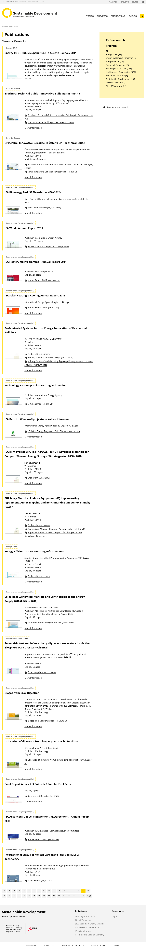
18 (88, 890)
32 (69, 895)
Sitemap (116, 945)
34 (78, 895)
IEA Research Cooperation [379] (121, 72)
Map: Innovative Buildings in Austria (51, 122)
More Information (33, 127)
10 (49, 890)
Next (89, 896)
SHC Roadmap (40, 403)
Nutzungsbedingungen (73, 945)
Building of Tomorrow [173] (119, 68)
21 (14, 895)
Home (4, 26)
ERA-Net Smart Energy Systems (89, 923)
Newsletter (124, 2)
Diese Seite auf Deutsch (115, 107)
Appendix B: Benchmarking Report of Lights (55, 532)
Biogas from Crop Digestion (47, 720)
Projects (102, 16)
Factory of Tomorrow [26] (117, 65)
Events (133, 16)
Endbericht (39, 354)
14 (69, 890)
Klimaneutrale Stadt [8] (117, 75)
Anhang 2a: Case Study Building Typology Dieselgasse (60, 361)
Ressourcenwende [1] (116, 82)
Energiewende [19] (115, 61)
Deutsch (135, 2)
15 (73, 890)
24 (29, 895)
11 (54, 890)
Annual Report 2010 (43, 839)
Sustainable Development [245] (121, 79)
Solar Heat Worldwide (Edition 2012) (51, 622)
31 (64, 895)
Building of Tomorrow (85, 916)
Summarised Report (43, 796)
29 (54, 895)
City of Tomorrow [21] (116, 86)
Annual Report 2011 (44, 280)
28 (49, 895)
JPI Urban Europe (83, 931)
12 (59, 890)
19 (4, 895)
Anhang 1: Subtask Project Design (50, 357)
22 (19, 895)
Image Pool (113, 2)
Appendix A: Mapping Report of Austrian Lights (56, 528)
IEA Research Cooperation (87, 927)
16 (78, 890)
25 (34, 895)
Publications (118, 16)
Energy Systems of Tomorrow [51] (122, 58)
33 (73, 895)
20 (9, 895)
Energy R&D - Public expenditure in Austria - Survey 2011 (40, 53)
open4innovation (10, 2)
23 (24, 895)
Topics (90, 16)
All (107, 51)
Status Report (40, 880)
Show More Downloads (35, 364)
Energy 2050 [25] (114, 54)
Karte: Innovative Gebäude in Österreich (53, 171)
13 (64, 890)
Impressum (31, 945)
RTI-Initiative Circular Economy (89, 934)
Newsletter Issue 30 (44, 207)
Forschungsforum (42, 672)
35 (83, 895)
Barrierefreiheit (98, 945)
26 (39, 895)
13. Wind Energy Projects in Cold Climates (54, 431)
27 (44, 895)
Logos (114, 916)
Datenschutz (49, 945)
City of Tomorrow (83, 920)
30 (59, 895)
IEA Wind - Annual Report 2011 (48, 246)
